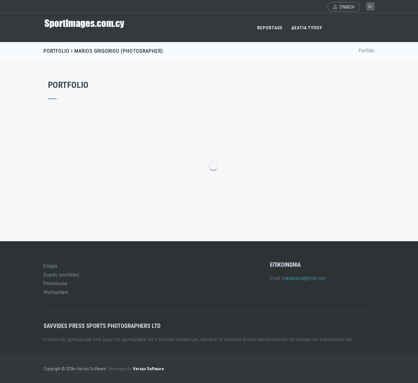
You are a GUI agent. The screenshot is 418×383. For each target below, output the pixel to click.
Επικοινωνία (55, 283)
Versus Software (148, 368)
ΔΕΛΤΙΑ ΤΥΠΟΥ (306, 27)
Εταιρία (50, 266)
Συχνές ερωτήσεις (62, 274)
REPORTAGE (270, 27)
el (370, 7)
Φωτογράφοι (56, 292)
